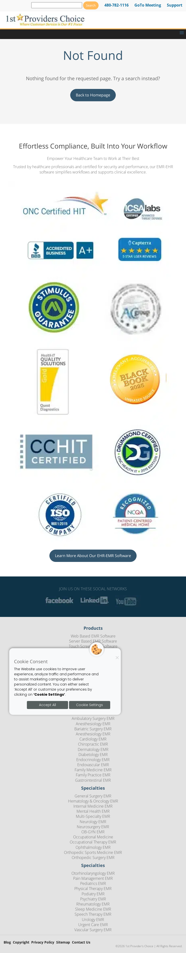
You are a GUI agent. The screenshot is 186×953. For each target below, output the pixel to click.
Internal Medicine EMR (93, 806)
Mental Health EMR (93, 811)
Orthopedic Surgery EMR (93, 857)
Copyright (21, 942)
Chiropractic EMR (93, 744)
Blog (7, 942)
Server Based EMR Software (93, 641)
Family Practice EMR (93, 775)
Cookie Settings (89, 704)
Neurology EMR (93, 821)
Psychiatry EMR (93, 899)
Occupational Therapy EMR (93, 842)
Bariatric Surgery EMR (93, 729)
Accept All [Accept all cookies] (47, 704)
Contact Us (81, 942)
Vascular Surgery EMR (93, 929)
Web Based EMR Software (93, 636)
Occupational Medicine (93, 837)
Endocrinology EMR (93, 759)
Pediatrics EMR (93, 883)
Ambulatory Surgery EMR (93, 718)
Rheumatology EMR (93, 904)
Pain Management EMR (93, 878)
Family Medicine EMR (93, 769)
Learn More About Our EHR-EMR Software (93, 555)
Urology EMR (93, 919)
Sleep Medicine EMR (93, 909)
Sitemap (63, 942)
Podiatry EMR (93, 894)
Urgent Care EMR (93, 924)
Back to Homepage (93, 95)
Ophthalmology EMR (93, 847)
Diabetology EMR (93, 754)
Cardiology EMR (93, 739)
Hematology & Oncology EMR (93, 801)
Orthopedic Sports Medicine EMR (93, 852)
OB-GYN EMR (93, 832)
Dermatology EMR (93, 749)
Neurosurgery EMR (93, 826)
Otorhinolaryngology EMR (93, 873)
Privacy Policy (42, 942)
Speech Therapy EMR (93, 914)
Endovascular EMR (93, 764)
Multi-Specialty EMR (93, 816)
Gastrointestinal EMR (93, 780)
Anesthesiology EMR (93, 723)
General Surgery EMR (93, 796)
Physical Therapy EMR (93, 888)
